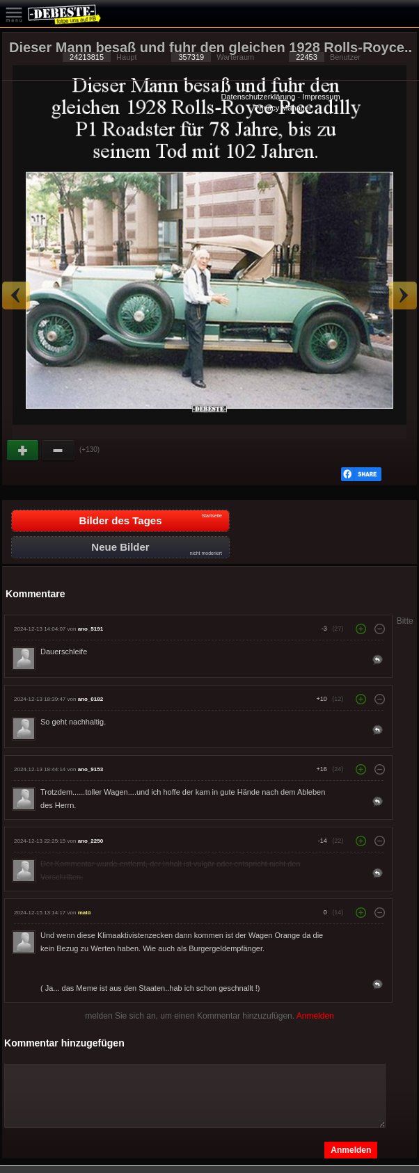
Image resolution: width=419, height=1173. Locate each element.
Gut (23, 450)
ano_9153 (90, 769)
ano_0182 (90, 699)
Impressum (321, 96)
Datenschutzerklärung (258, 96)
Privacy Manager (283, 108)
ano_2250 (90, 841)
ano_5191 (90, 629)
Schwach (58, 450)
